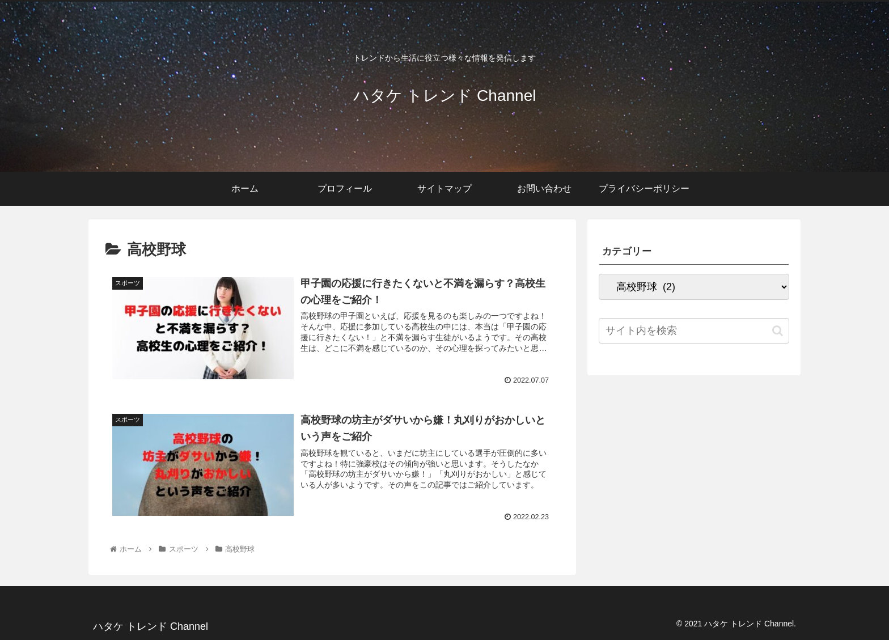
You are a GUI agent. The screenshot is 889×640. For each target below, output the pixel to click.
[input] (694, 331)
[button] (778, 330)
